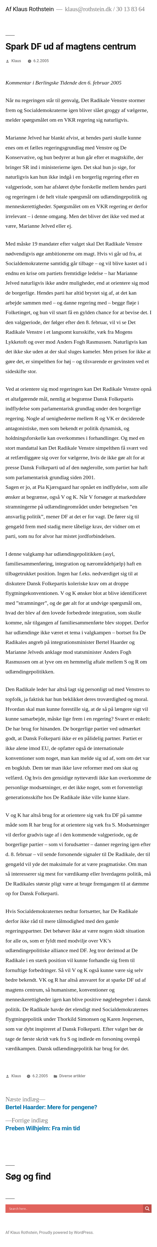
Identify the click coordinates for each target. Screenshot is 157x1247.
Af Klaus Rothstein (29, 9)
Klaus (16, 60)
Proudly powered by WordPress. (66, 1232)
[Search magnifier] (147, 1208)
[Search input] (75, 1208)
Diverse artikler (72, 1076)
